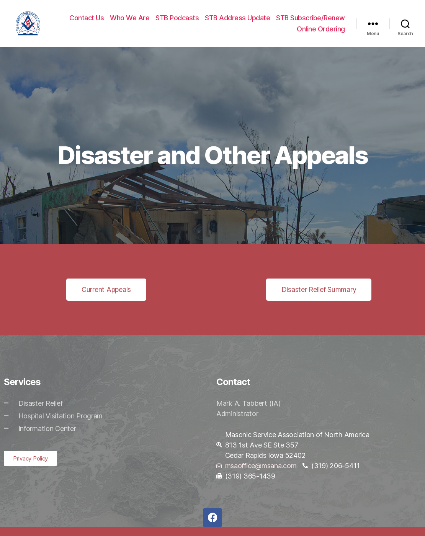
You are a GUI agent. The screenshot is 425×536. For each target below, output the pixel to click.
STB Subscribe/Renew (310, 22)
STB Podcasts (177, 22)
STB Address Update (237, 22)
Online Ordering (321, 34)
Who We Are (129, 22)
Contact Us (86, 22)
